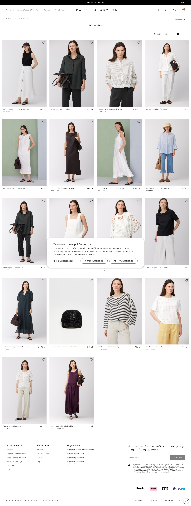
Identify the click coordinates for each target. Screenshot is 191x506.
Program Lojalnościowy (16, 453)
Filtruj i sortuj (162, 34)
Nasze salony (12, 466)
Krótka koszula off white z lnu (158, 109)
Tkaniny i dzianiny (44, 453)
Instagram (168, 500)
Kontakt (9, 449)
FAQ (8, 470)
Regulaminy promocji (75, 457)
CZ (53, 500)
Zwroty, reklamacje (14, 462)
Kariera (40, 457)
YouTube (154, 500)
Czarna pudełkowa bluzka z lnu (159, 267)
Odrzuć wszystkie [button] (94, 261)
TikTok (182, 500)
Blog (38, 462)
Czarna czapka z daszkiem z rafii (64, 347)
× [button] (140, 241)
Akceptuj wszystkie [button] (123, 261)
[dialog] (95, 253)
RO (58, 500)
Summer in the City (95, 2)
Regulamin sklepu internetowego (80, 449)
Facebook (139, 500)
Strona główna (12, 18)
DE (49, 500)
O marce (40, 449)
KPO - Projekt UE (38, 500)
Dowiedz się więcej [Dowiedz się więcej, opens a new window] (86, 254)
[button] (186, 501)
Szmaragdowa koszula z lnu (62, 109)
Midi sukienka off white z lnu (15, 188)
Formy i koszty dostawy (16, 457)
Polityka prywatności (75, 453)
